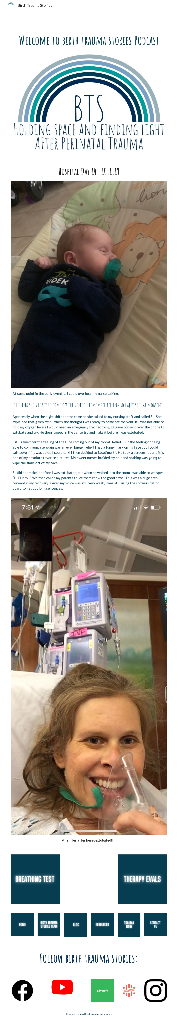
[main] (89, 40)
